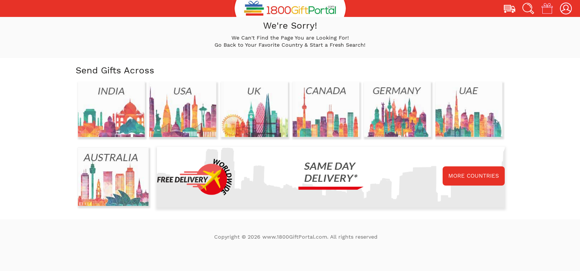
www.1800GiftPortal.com (294, 237)
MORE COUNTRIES (473, 175)
